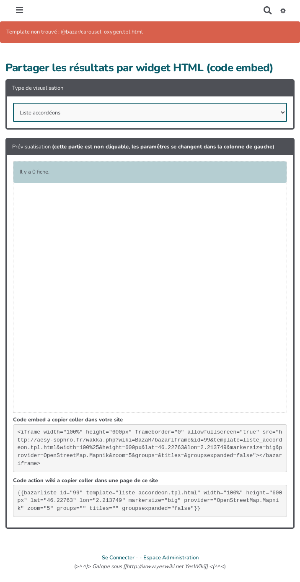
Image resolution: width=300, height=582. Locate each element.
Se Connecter (118, 557)
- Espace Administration (169, 557)
